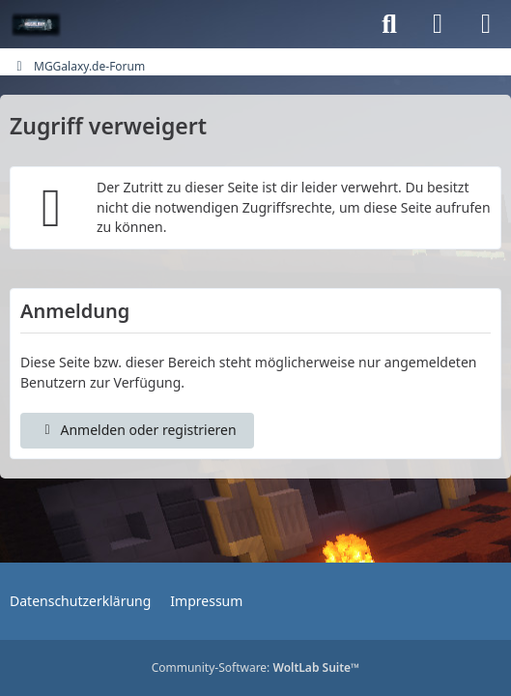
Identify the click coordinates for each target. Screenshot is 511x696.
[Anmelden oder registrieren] (437, 24)
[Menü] (486, 24)
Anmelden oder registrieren (137, 429)
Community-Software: (256, 667)
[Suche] (389, 24)
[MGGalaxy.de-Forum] (36, 24)
